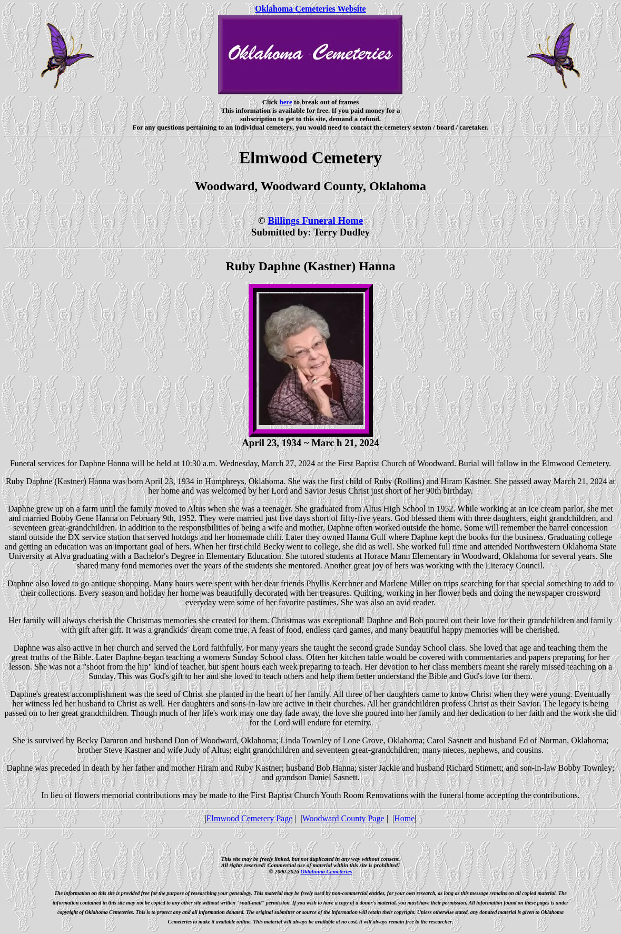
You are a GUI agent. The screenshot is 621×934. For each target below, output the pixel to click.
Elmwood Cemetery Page (249, 818)
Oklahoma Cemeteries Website (310, 8)
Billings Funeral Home (315, 220)
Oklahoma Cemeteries (326, 871)
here (286, 102)
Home (404, 818)
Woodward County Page (343, 818)
